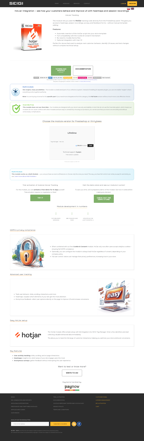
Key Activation (101, 403)
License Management (103, 400)
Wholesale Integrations (19, 403)
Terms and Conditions (61, 409)
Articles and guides (18, 409)
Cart (97, 406)
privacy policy (93, 79)
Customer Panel (101, 397)
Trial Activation (59, 397)
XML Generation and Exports (21, 400)
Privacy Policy (58, 406)
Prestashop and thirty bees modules (24, 406)
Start (57, 3)
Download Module (61, 70)
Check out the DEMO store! (104, 198)
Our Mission (15, 413)
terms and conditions (82, 79)
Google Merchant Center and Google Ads (68, 403)
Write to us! (72, 373)
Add (90, 145)
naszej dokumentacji (85, 81)
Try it (40, 198)
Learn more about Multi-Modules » (25, 176)
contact (87, 3)
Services (77, 3)
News (13, 397)
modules (66, 3)
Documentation (83, 69)
